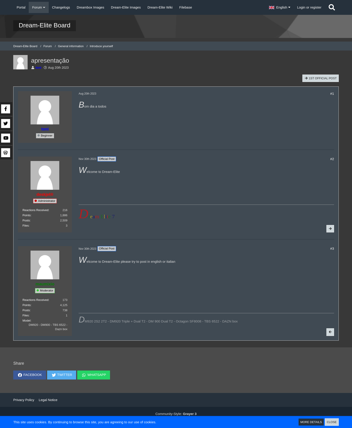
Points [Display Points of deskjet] (26, 215)
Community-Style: (175, 414)
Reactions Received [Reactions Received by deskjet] (35, 210)
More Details (311, 422)
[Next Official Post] (330, 228)
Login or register (309, 7)
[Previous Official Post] (330, 332)
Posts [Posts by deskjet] (26, 220)
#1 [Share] (332, 93)
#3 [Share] (332, 248)
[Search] (332, 7)
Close (332, 422)
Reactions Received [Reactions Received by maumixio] (35, 300)
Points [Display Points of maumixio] (26, 305)
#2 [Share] (332, 159)
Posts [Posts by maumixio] (26, 310)
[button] (280, 7)
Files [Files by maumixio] (25, 315)
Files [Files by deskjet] (25, 225)
